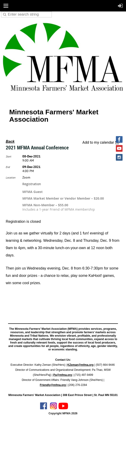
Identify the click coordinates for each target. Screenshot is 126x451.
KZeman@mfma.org (80, 364)
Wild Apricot (84, 442)
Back (10, 141)
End (8, 167)
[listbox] (101, 142)
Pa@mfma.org (62, 375)
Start (8, 156)
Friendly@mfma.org (53, 385)
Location (10, 177)
